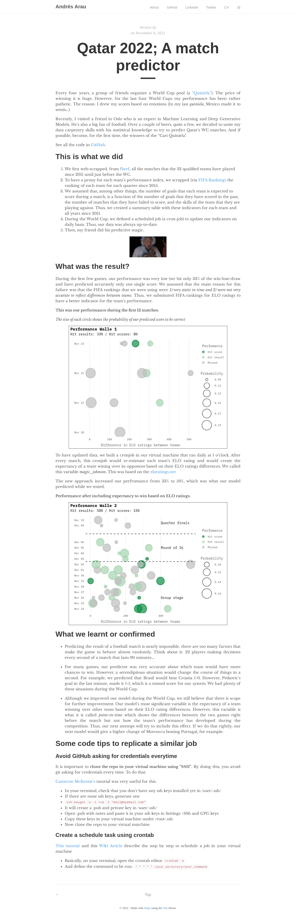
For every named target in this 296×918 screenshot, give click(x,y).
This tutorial (68, 845)
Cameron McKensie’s (75, 782)
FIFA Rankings (212, 180)
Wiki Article (110, 845)
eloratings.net (163, 472)
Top (148, 894)
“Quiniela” (201, 93)
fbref (125, 169)
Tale (165, 908)
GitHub (98, 145)
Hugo (147, 908)
